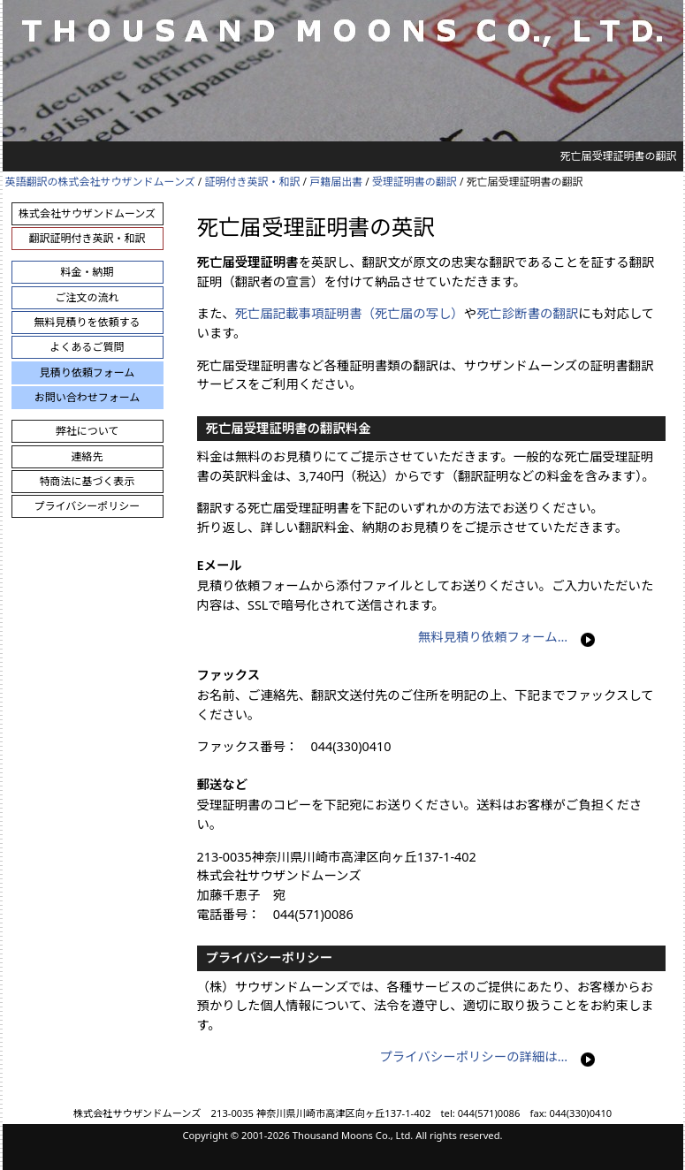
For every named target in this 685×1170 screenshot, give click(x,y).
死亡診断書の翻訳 (527, 313)
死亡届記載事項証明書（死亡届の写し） (349, 313)
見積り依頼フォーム (87, 372)
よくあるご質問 (86, 346)
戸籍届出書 (335, 181)
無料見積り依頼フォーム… (492, 636)
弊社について (87, 430)
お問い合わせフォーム (87, 397)
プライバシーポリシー (87, 505)
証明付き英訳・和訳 (252, 181)
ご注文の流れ (86, 297)
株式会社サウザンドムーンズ (87, 213)
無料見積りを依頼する (87, 322)
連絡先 (87, 456)
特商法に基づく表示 (86, 481)
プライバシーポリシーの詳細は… (474, 1056)
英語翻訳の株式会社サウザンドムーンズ (100, 181)
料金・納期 (86, 271)
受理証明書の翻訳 (414, 181)
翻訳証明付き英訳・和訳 (86, 238)
